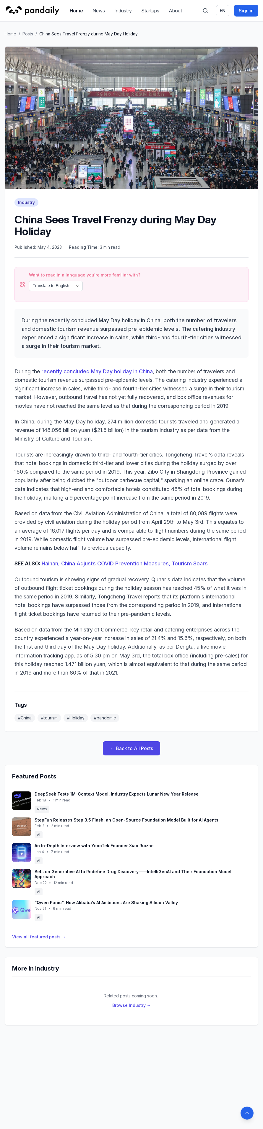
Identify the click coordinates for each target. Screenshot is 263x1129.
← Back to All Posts (131, 748)
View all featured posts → (39, 936)
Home (76, 11)
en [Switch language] (222, 10)
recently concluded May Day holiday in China (97, 371)
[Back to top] (247, 1113)
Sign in (246, 11)
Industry (123, 11)
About (175, 11)
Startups (150, 11)
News (98, 11)
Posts (27, 33)
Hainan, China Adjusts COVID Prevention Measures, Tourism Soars (125, 563)
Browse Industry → (131, 1005)
